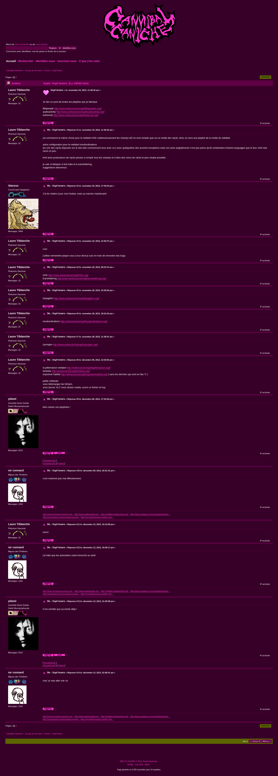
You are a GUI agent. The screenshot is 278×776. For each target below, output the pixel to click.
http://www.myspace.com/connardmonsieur (149, 514)
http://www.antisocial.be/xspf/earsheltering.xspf (81, 278)
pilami (12, 398)
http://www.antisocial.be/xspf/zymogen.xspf (75, 344)
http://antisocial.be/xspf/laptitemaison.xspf (88, 367)
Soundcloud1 (50, 460)
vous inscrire (41, 44)
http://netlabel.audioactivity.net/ (114, 514)
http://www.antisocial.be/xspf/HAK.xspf (68, 275)
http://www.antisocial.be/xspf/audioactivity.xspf (80, 111)
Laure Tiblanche (19, 89)
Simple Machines (150, 761)
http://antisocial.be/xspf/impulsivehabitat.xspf (84, 374)
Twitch (61, 463)
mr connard (16, 470)
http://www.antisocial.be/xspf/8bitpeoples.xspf (78, 108)
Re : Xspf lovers (56, 129)
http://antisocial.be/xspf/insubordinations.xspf (84, 321)
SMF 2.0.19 (125, 761)
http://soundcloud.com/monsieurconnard (60, 517)
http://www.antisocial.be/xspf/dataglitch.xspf (76, 298)
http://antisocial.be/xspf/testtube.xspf (71, 371)
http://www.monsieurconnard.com (57, 514)
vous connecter (22, 44)
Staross (13, 185)
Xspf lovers (57, 90)
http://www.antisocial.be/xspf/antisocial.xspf (75, 115)
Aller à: (245, 741)
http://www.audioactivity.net (86, 514)
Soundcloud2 (50, 463)
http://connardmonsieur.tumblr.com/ (96, 517)
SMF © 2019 (136, 761)
